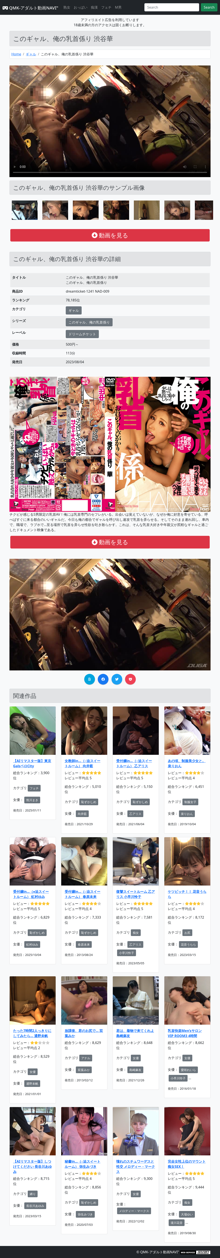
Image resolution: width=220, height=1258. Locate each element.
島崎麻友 (135, 1070)
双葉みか (84, 1070)
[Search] (171, 7)
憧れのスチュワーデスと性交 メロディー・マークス (135, 1166)
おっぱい (80, 7)
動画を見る (110, 235)
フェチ (106, 7)
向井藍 (82, 814)
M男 (118, 7)
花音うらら (188, 944)
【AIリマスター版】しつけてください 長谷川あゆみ (32, 1166)
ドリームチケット (82, 334)
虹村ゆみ (32, 944)
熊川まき (32, 800)
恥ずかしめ (88, 802)
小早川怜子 (126, 953)
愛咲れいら (188, 1070)
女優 (33, 1072)
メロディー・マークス (134, 1211)
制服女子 (190, 802)
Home (16, 54)
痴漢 (94, 7)
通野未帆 (32, 1084)
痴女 (136, 933)
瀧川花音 (177, 1223)
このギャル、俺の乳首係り (89, 322)
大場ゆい (187, 1214)
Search (209, 7)
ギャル (31, 54)
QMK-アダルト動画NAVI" (30, 8)
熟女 (66, 7)
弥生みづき (85, 1214)
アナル (85, 1058)
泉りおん (187, 814)
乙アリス (135, 814)
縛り (33, 1194)
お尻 (187, 933)
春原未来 (84, 944)
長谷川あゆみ (35, 1206)
